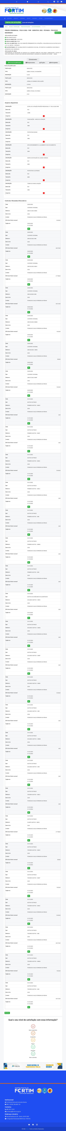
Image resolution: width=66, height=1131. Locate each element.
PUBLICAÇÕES (34, 18)
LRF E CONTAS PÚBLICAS (48, 18)
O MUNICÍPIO (16, 18)
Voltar (7, 1013)
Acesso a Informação (14, 26)
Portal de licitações (25, 26)
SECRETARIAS (22, 18)
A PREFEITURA (9, 18)
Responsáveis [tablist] (30, 62)
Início (6, 26)
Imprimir (57, 32)
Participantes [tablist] (54, 62)
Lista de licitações (36, 26)
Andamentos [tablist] (33, 59)
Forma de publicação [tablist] (14, 62)
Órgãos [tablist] (42, 62)
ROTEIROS (41, 18)
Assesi (27, 1129)
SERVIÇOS (29, 18)
